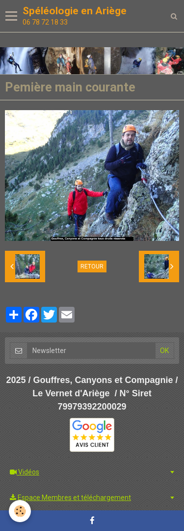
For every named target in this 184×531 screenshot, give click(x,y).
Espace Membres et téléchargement (70, 498)
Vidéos (24, 472)
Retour (92, 266)
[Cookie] (20, 511)
